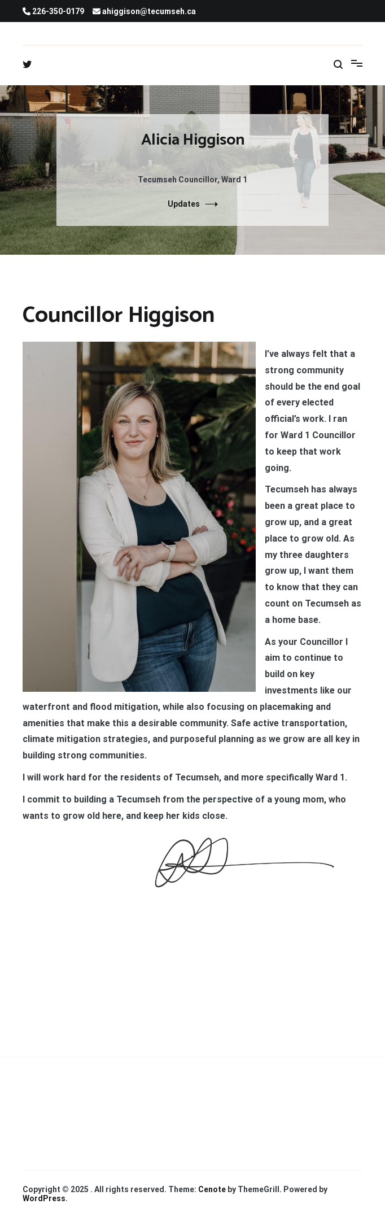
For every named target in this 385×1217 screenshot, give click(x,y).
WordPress (44, 1198)
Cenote (212, 1189)
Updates (184, 203)
